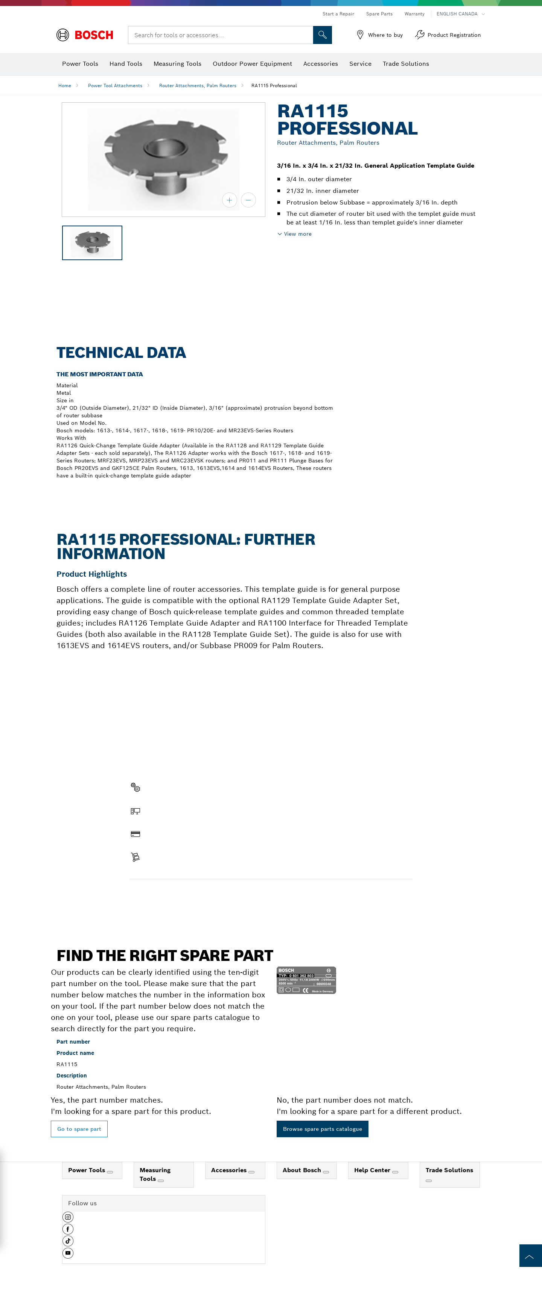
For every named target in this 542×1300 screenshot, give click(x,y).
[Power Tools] (110, 1172)
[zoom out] (248, 200)
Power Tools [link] (87, 1170)
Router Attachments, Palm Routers (197, 85)
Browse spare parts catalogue (322, 1129)
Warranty (415, 14)
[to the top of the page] (530, 1255)
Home (64, 85)
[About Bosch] (326, 1172)
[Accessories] (251, 1172)
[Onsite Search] (322, 35)
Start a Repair (338, 14)
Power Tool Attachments (115, 85)
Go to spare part (79, 1129)
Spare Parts (379, 14)
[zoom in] (229, 200)
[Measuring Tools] (161, 1181)
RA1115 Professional (274, 85)
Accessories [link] (229, 1170)
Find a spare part (159, 895)
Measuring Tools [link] (155, 1174)
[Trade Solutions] (429, 1181)
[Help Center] (395, 1172)
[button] (67, 1220)
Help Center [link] (373, 1170)
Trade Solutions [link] (449, 1170)
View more (298, 233)
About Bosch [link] (303, 1170)
